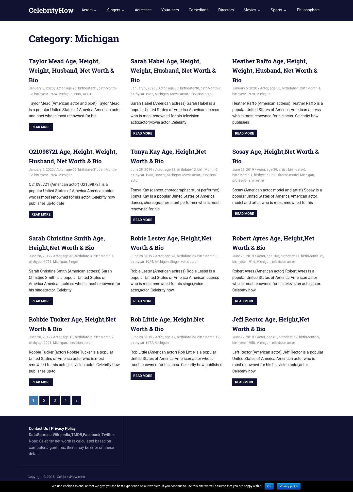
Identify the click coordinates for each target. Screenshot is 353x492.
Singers (113, 10)
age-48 (68, 256)
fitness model (288, 175)
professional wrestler (248, 180)
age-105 (273, 256)
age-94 (170, 256)
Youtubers (170, 10)
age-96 (71, 88)
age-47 (170, 337)
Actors (87, 10)
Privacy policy (289, 486)
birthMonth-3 (207, 256)
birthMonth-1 (310, 88)
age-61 (272, 337)
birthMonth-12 (312, 256)
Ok (269, 486)
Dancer (160, 175)
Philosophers (308, 10)
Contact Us (38, 428)
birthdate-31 (87, 88)
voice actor (189, 262)
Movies (250, 10)
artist (283, 169)
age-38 (173, 88)
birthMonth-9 (309, 337)
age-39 (272, 169)
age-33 (170, 169)
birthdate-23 (186, 256)
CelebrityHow (51, 10)
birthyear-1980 (265, 175)
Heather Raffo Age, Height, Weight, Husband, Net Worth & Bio (275, 70)
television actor (201, 94)
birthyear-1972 (142, 343)
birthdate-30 (189, 88)
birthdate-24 (186, 337)
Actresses (143, 10)
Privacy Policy (63, 428)
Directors (226, 10)
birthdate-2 (83, 337)
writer (87, 94)
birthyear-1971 (40, 262)
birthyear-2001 (40, 343)
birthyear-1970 (243, 94)
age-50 (275, 88)
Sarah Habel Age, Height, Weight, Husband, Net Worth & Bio (173, 70)
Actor (60, 88)
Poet (77, 94)
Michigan (65, 94)
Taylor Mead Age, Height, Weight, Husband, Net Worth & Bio (71, 70)
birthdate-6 (296, 169)
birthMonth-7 (211, 88)
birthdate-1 (290, 88)
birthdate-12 (186, 169)
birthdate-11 (290, 256)
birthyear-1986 (142, 175)
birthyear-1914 (243, 262)
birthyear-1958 (243, 343)
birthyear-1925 (142, 262)
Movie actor (179, 94)
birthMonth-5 (207, 169)
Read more (41, 127)
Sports (276, 10)
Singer (73, 262)
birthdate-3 (83, 256)
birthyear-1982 (142, 94)
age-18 (68, 337)
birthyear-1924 (45, 94)
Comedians (198, 10)
